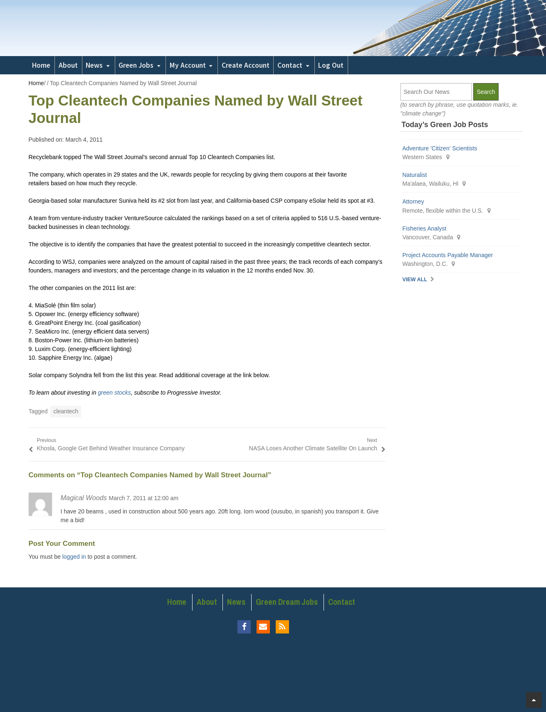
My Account (188, 65)
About (68, 65)
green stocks (114, 392)
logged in (74, 556)
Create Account (245, 65)
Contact (289, 65)
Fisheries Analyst (425, 228)
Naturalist (415, 175)
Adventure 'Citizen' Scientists (440, 148)
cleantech (65, 411)
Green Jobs (136, 65)
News (94, 65)
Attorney (413, 201)
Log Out (330, 65)
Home (41, 65)
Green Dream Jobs (287, 602)
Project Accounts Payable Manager (448, 255)
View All (415, 279)
